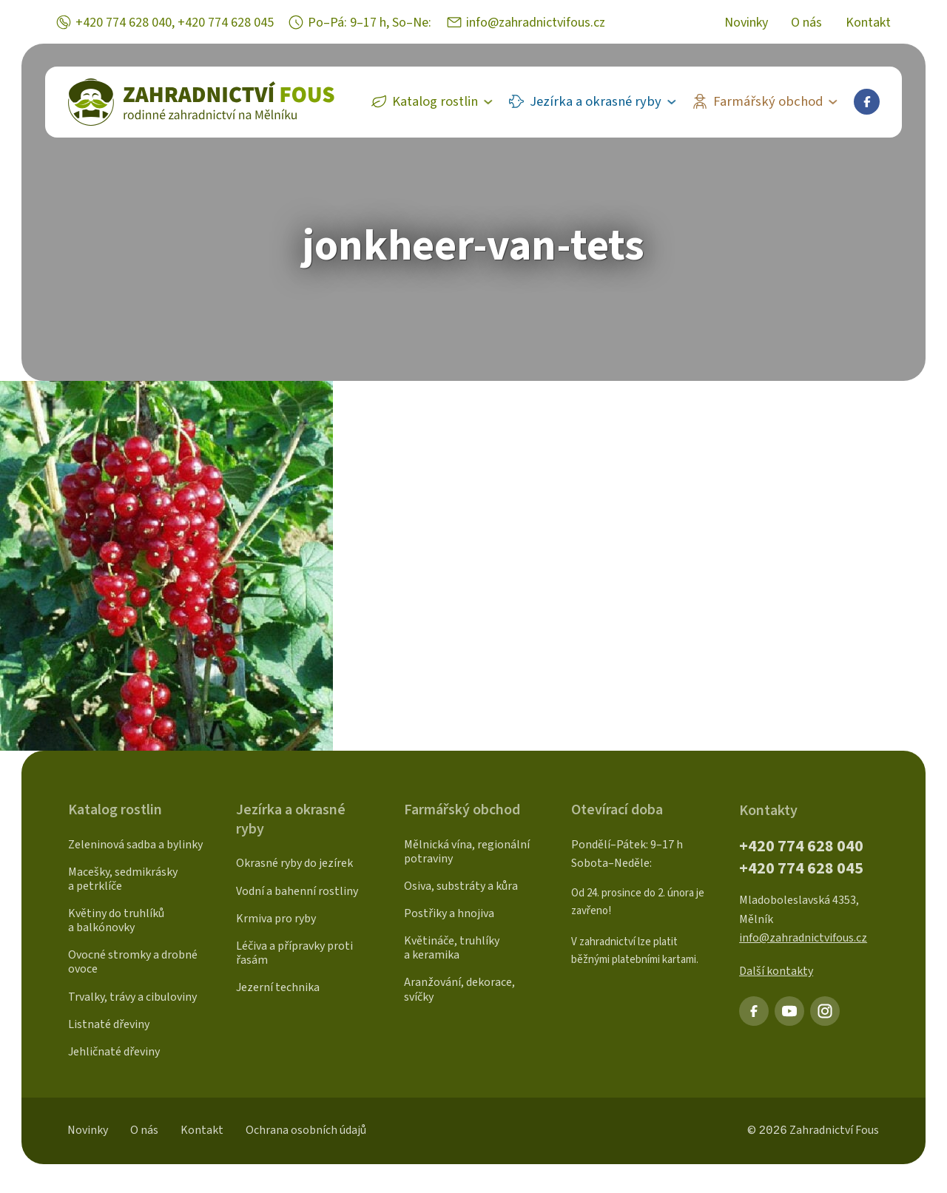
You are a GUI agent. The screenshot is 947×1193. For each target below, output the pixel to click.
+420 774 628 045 (226, 22)
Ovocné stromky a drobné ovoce (133, 962)
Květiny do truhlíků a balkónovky (116, 920)
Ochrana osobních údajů (306, 1130)
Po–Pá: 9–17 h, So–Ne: (369, 22)
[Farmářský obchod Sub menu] (837, 102)
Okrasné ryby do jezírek (294, 863)
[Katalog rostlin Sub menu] (492, 102)
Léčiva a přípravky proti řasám (294, 953)
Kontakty (768, 810)
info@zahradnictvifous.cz (535, 22)
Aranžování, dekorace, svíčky (459, 989)
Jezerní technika (278, 987)
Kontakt (868, 23)
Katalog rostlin (435, 101)
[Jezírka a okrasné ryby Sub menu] (675, 102)
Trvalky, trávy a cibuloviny (132, 997)
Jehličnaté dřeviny (114, 1052)
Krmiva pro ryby (276, 918)
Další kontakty (776, 971)
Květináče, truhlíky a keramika (451, 948)
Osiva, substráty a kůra (461, 886)
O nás (806, 23)
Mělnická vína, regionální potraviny (467, 852)
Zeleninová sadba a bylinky (135, 845)
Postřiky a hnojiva (449, 913)
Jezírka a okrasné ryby (595, 101)
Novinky (746, 23)
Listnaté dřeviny (108, 1024)
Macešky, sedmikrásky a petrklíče (123, 879)
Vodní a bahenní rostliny (297, 891)
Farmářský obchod (768, 101)
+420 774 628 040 (123, 22)
